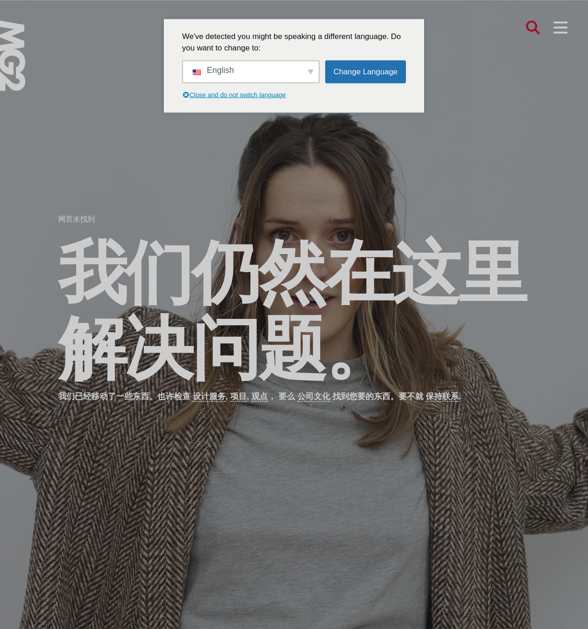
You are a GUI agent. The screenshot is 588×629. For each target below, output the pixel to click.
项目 (238, 396)
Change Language (365, 71)
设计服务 (209, 396)
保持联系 (442, 396)
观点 (259, 396)
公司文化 (313, 396)
